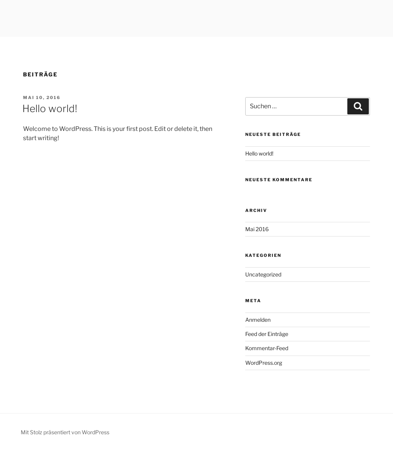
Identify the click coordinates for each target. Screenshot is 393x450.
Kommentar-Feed (266, 348)
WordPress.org (263, 362)
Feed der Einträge (266, 334)
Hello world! (49, 108)
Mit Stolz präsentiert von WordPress (65, 432)
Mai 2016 (257, 229)
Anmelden (258, 319)
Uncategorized (263, 274)
